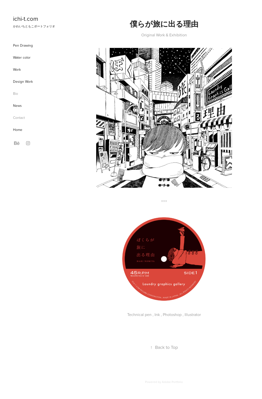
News (17, 105)
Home (17, 129)
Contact (19, 117)
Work (17, 69)
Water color (22, 57)
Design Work (23, 81)
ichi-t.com (25, 18)
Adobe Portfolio (172, 382)
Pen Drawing (23, 45)
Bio (15, 93)
